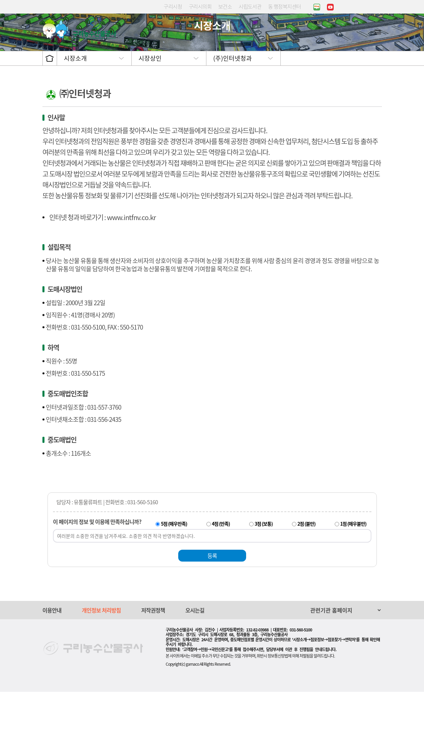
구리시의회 (200, 6)
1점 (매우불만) (353, 574)
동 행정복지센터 (284, 6)
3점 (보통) (264, 574)
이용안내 (51, 661)
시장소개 (75, 109)
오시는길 (194, 661)
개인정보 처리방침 (101, 661)
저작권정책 (153, 661)
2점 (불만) (306, 574)
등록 (212, 607)
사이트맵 (378, 32)
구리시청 (173, 6)
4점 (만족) (221, 574)
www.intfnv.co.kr (131, 268)
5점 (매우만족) (174, 574)
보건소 (225, 6)
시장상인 (150, 109)
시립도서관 (250, 6)
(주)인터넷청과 (232, 109)
